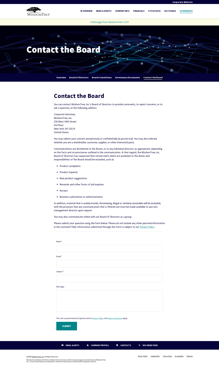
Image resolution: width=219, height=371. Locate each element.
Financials (139, 11)
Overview (61, 77)
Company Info (122, 11)
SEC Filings (170, 11)
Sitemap (190, 356)
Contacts (125, 345)
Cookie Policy (155, 356)
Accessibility (179, 356)
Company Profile (100, 345)
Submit (66, 326)
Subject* (60, 271)
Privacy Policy (147, 226)
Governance (186, 11)
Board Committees (102, 77)
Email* (59, 256)
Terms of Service (115, 318)
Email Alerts (72, 345)
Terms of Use (167, 356)
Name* (59, 241)
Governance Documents (127, 77)
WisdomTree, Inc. (38, 357)
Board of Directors (79, 77)
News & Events (103, 11)
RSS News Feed (150, 345)
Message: (60, 286)
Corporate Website (183, 2)
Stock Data (154, 11)
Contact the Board (153, 77)
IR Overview (86, 11)
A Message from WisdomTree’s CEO (109, 22)
